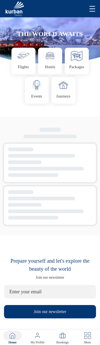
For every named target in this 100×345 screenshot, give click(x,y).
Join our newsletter (50, 311)
